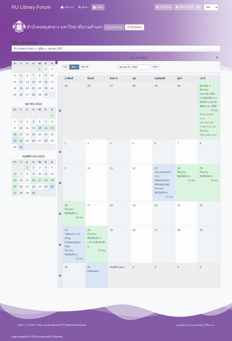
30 (178, 85)
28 (133, 85)
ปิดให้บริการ (161, 192)
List (65, 67)
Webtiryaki (81, 325)
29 (156, 85)
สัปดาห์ (84, 67)
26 (88, 85)
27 (111, 85)
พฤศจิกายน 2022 (33, 156)
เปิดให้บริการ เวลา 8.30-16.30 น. (96, 242)
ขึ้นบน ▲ (210, 325)
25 (66, 85)
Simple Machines (52, 325)
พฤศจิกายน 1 (117, 267)
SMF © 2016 (36, 325)
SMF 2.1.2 (23, 325)
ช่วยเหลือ (180, 325)
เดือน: (74, 67)
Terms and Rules (195, 325)
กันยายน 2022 (33, 57)
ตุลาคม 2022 (33, 104)
